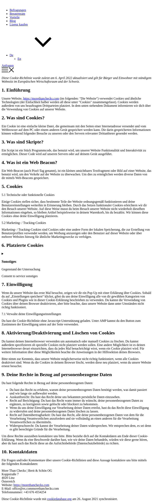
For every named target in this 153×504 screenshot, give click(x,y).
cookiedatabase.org (59, 499)
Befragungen (18, 10)
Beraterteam (17, 13)
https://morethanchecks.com (41, 98)
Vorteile (15, 17)
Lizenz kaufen (19, 24)
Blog (13, 21)
